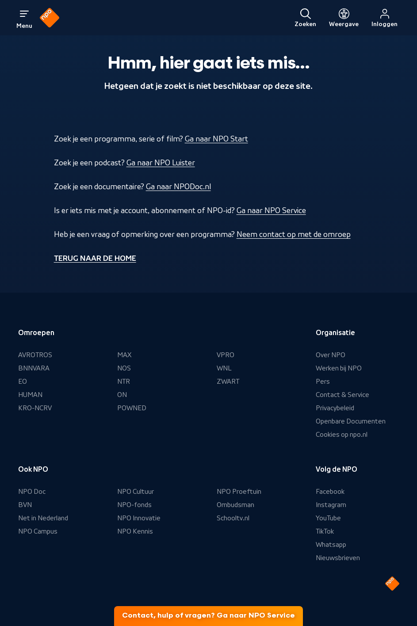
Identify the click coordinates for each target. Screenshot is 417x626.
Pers (323, 381)
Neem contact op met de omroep (294, 234)
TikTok (325, 531)
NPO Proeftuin (239, 491)
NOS (124, 368)
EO (22, 381)
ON (122, 394)
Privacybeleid (335, 408)
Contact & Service (342, 394)
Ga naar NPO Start (216, 139)
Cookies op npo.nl (341, 434)
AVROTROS (35, 355)
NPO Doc (32, 491)
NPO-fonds (134, 504)
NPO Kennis (135, 531)
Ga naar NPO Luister (160, 163)
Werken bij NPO (339, 368)
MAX (124, 355)
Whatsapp (331, 544)
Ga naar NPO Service (271, 210)
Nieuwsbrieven (338, 557)
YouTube (328, 518)
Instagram (331, 504)
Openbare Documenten (351, 421)
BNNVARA (34, 368)
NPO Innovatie (139, 518)
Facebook (330, 491)
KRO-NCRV (35, 408)
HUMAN (30, 394)
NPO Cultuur (135, 491)
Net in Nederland (43, 518)
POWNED (131, 408)
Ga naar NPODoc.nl (178, 187)
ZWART (228, 381)
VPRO (225, 355)
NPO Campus (37, 531)
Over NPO (330, 355)
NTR (123, 381)
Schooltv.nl (233, 518)
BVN (25, 504)
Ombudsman (235, 504)
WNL (224, 368)
